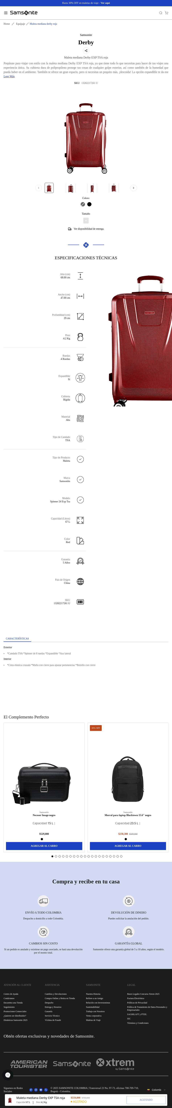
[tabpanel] (86, 675)
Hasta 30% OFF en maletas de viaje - (86, 3)
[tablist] (86, 639)
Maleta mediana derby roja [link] (43, 24)
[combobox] (156, 1089)
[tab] (17, 639)
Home (7, 24)
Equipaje (20, 24)
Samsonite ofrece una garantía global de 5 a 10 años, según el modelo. (128, 949)
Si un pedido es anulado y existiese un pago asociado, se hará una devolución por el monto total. (43, 951)
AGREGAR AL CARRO (44, 846)
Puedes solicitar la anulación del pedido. (128, 918)
